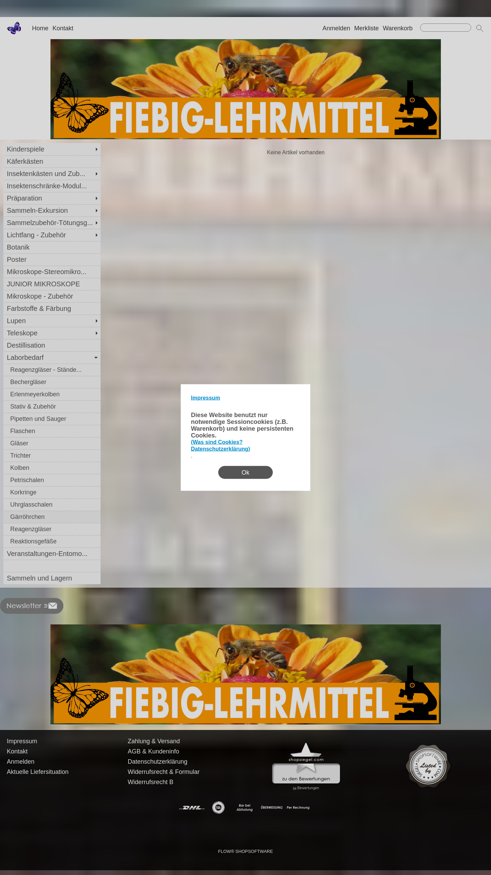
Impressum (205, 398)
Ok (245, 472)
